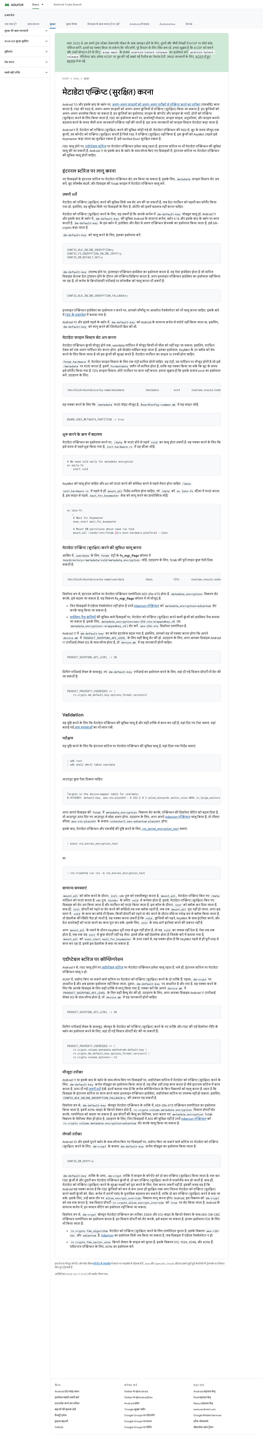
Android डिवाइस (139, 24)
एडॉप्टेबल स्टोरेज (95, 146)
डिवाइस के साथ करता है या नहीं (103, 24)
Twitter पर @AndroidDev (138, 1397)
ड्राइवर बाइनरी (61, 1421)
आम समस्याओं (83, 727)
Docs (76, 78)
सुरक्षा (86, 78)
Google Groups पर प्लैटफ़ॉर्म (139, 1415)
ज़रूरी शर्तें (95, 1089)
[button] (22, 31)
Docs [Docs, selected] (35, 4)
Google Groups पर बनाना (138, 1421)
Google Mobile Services (207, 1415)
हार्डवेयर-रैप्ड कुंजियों (83, 617)
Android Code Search (68, 4)
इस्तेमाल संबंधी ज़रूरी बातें (67, 1397)
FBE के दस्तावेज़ (75, 315)
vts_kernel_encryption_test (160, 829)
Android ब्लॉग (131, 1403)
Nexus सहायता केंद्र (203, 1403)
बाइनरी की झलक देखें (65, 1409)
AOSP (65, 78)
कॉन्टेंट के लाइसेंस (102, 1263)
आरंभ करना (33, 24)
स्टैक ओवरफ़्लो (201, 1421)
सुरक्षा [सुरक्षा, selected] (53, 24)
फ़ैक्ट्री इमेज (60, 1415)
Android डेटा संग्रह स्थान (67, 1391)
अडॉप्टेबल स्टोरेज (112, 967)
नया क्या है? (10, 24)
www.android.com (205, 1409)
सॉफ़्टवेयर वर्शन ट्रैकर (203, 1427)
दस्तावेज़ (9, 15)
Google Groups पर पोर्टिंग (138, 1427)
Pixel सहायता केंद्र (202, 1397)
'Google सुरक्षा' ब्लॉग (134, 1409)
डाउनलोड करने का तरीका (67, 1403)
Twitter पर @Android (136, 1391)
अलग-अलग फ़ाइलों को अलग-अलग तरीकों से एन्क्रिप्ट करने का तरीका (156, 105)
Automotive (167, 24)
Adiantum (107, 1235)
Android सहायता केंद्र (205, 1391)
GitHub (59, 1427)
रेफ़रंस (189, 24)
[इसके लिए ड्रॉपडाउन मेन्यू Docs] (44, 4)
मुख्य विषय (71, 24)
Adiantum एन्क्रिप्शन (146, 606)
